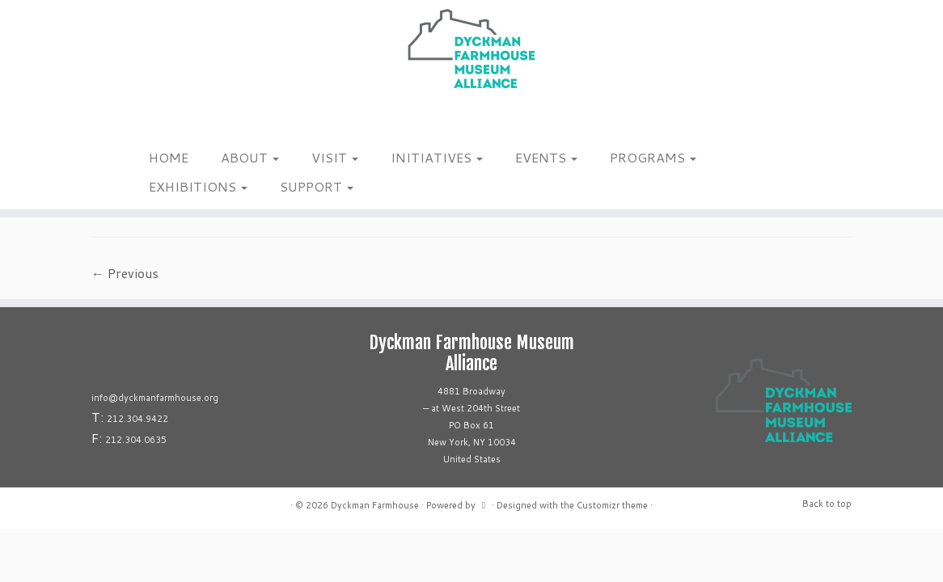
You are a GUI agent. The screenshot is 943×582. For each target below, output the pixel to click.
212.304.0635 (136, 439)
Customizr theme (612, 505)
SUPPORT (316, 186)
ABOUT (250, 157)
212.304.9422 (137, 418)
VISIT (334, 157)
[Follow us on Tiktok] (163, 120)
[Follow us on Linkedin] (173, 120)
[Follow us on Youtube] (184, 120)
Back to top (827, 503)
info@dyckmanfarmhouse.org (154, 397)
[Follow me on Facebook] (152, 120)
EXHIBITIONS (198, 186)
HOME (168, 157)
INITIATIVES (437, 157)
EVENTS (546, 157)
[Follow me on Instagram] (142, 120)
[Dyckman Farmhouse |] (471, 48)
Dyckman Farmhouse (375, 505)
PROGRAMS (653, 157)
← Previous (125, 273)
